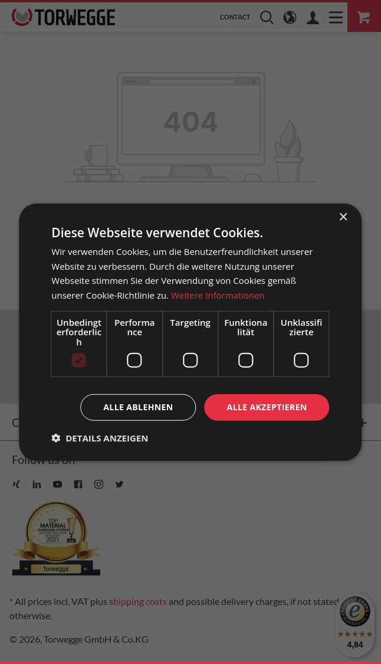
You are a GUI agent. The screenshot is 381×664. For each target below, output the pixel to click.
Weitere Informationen (218, 295)
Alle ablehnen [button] (138, 407)
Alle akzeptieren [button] (267, 407)
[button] (99, 438)
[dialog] (190, 332)
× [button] (343, 216)
